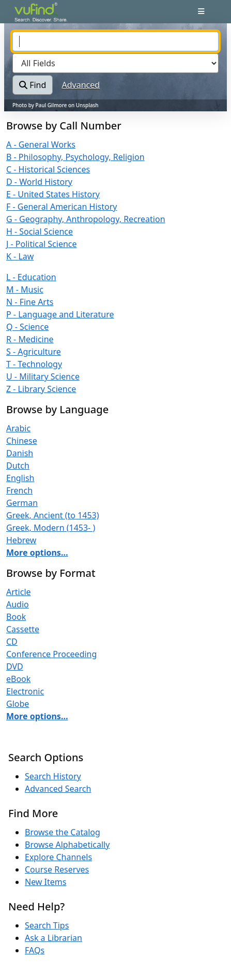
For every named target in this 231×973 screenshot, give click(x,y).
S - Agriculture (33, 351)
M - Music (24, 289)
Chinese (21, 440)
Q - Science (27, 326)
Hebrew (21, 540)
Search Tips (47, 925)
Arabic (18, 428)
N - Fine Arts (29, 302)
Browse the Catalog (62, 832)
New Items (45, 882)
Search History (53, 776)
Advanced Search (58, 788)
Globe (17, 703)
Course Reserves (57, 869)
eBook (18, 679)
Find (32, 85)
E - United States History (53, 194)
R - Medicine (30, 339)
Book (16, 616)
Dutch (17, 465)
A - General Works (40, 144)
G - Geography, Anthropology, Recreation (85, 219)
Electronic (25, 691)
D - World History (39, 181)
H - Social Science (39, 231)
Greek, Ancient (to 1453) (52, 515)
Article (18, 592)
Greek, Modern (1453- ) (50, 527)
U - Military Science (43, 376)
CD (12, 641)
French (19, 490)
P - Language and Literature (60, 314)
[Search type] (115, 63)
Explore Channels (58, 857)
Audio (17, 604)
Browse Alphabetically (67, 844)
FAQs (34, 950)
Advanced (81, 85)
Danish (19, 453)
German (22, 503)
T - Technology (34, 364)
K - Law (20, 256)
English (20, 478)
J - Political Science (41, 244)
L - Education (31, 277)
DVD (14, 666)
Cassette (22, 629)
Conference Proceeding (51, 654)
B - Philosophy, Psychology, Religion (75, 157)
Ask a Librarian (53, 937)
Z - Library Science (41, 389)
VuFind (32, 16)
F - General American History (61, 206)
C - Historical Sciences (48, 169)
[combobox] (115, 41)
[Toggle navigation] (201, 11)
